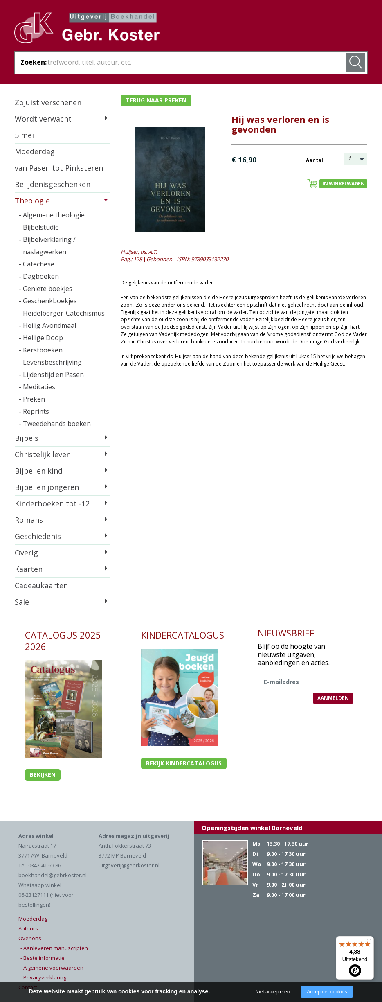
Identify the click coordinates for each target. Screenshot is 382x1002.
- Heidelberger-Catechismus (62, 313)
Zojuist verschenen (48, 102)
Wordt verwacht (43, 119)
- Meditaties (37, 386)
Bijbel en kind (39, 471)
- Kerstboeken (41, 349)
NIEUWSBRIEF (286, 633)
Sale (22, 602)
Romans (29, 520)
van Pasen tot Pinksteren (59, 168)
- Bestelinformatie (42, 957)
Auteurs (28, 928)
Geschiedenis (38, 536)
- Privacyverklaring (43, 977)
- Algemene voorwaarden (51, 967)
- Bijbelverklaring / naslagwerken (47, 245)
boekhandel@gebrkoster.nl (52, 875)
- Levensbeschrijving (50, 362)
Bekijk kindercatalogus (184, 763)
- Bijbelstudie (39, 227)
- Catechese (36, 264)
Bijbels (26, 438)
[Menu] (369, 941)
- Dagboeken (39, 276)
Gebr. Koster (87, 29)
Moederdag (35, 151)
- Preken (32, 399)
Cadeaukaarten (41, 585)
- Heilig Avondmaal (47, 325)
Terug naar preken (156, 100)
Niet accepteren (272, 992)
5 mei (24, 135)
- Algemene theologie (52, 214)
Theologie (32, 200)
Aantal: (315, 160)
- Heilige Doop (41, 337)
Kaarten (29, 569)
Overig (26, 552)
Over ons (29, 938)
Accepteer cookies (327, 992)
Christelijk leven (43, 454)
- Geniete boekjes (45, 288)
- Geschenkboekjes (48, 300)
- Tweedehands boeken (55, 423)
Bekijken (43, 775)
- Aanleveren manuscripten (54, 948)
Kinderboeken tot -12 (52, 503)
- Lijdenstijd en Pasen (51, 374)
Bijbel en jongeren (47, 487)
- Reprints (34, 411)
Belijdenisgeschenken (52, 184)
